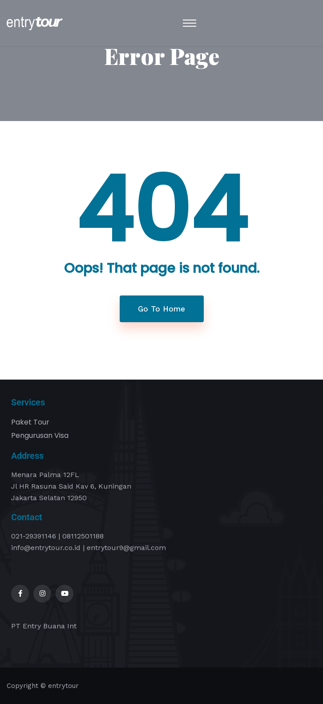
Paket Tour (30, 422)
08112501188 (83, 536)
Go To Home (161, 308)
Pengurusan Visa (40, 435)
